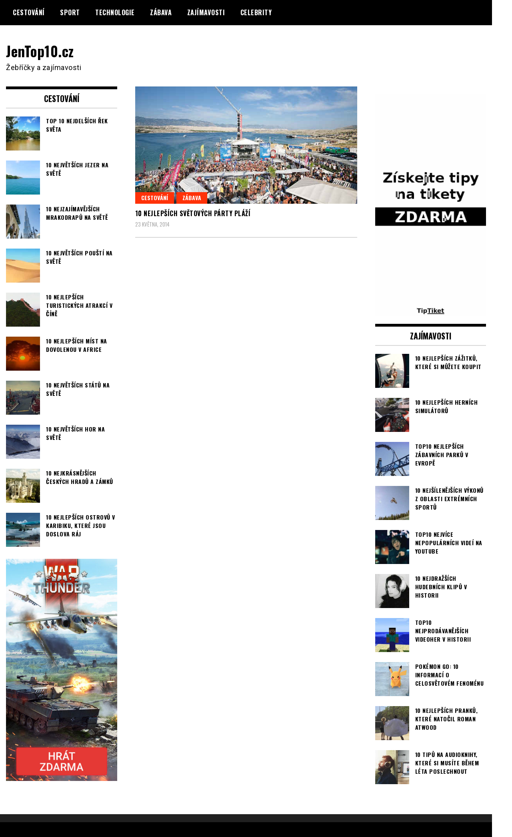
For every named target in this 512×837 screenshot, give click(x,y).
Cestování (29, 12)
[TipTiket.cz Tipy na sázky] (430, 310)
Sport (70, 12)
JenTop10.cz (40, 50)
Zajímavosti (206, 12)
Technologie (115, 12)
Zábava (161, 12)
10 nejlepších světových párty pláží (193, 213)
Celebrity (256, 12)
